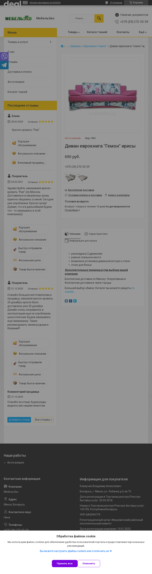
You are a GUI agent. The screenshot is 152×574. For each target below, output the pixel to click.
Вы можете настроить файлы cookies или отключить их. (75, 551)
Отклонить (88, 563)
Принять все (65, 563)
